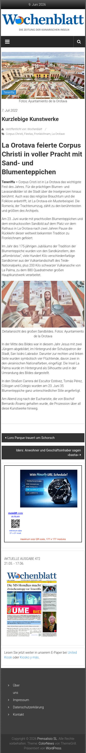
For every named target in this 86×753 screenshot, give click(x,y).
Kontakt (18, 714)
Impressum (21, 700)
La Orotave (58, 134)
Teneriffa (8, 92)
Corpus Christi (14, 134)
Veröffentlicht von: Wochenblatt (24, 129)
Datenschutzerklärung (28, 707)
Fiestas (28, 134)
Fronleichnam (42, 134)
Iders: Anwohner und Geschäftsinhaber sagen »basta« (48, 452)
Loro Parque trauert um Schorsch (31, 438)
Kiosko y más (29, 657)
